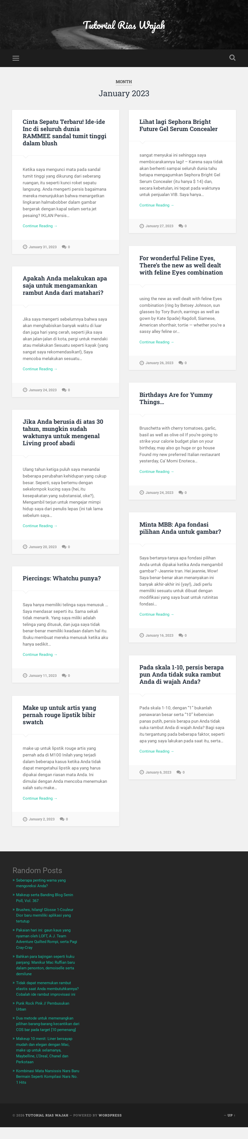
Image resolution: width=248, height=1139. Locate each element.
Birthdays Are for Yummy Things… (175, 402)
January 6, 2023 (158, 777)
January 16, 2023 (159, 641)
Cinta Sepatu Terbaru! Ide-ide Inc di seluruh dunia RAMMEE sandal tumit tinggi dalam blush (64, 136)
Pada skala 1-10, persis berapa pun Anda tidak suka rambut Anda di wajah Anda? (180, 678)
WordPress (110, 1127)
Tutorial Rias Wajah (124, 27)
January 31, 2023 (43, 252)
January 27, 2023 (159, 232)
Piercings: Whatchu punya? (60, 583)
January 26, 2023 (159, 368)
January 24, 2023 (43, 395)
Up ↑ (231, 1127)
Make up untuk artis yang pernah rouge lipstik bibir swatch (58, 719)
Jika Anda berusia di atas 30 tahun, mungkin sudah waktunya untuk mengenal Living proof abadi (61, 436)
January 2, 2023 (42, 824)
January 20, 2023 (43, 552)
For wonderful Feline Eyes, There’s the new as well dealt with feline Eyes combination (179, 269)
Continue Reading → (42, 230)
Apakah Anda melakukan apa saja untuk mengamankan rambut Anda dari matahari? (64, 290)
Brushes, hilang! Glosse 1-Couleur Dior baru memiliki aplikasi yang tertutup (41, 919)
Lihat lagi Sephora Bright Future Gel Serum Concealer (178, 129)
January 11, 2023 (43, 681)
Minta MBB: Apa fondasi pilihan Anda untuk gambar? (178, 532)
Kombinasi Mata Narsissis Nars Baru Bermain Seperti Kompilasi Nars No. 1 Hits (46, 1088)
